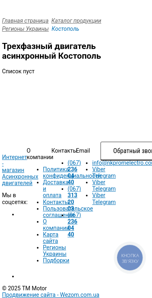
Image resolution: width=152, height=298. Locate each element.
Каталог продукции (76, 20)
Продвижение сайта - (50, 295)
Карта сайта (50, 237)
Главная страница (25, 20)
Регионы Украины (25, 29)
